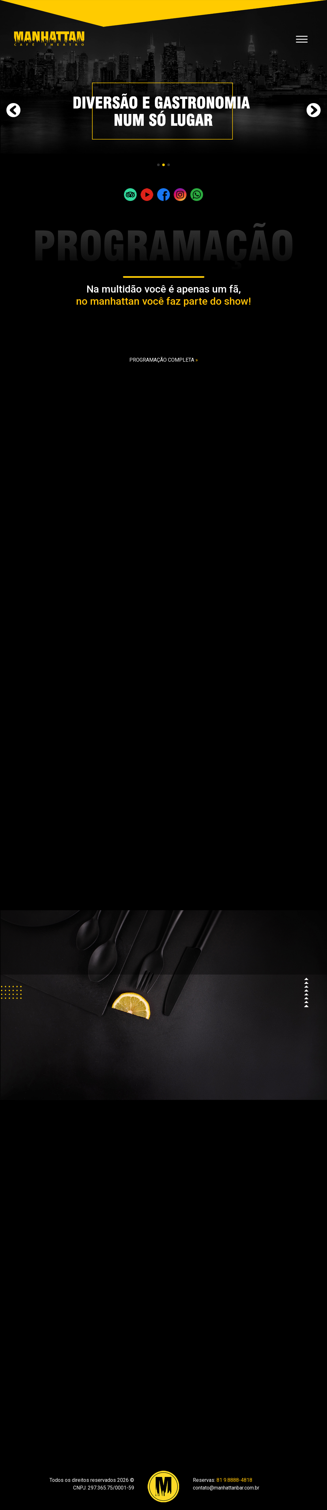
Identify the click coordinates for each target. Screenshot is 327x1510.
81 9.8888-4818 (234, 1480)
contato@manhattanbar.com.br (226, 1488)
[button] (158, 165)
